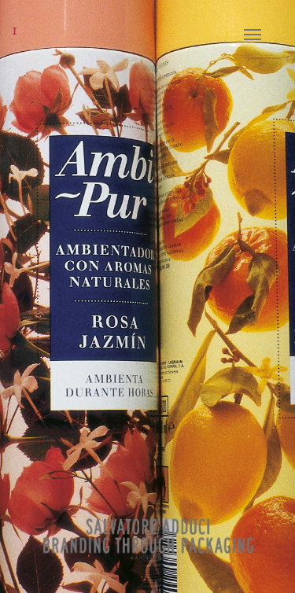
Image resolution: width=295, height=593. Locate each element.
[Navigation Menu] (264, 34)
